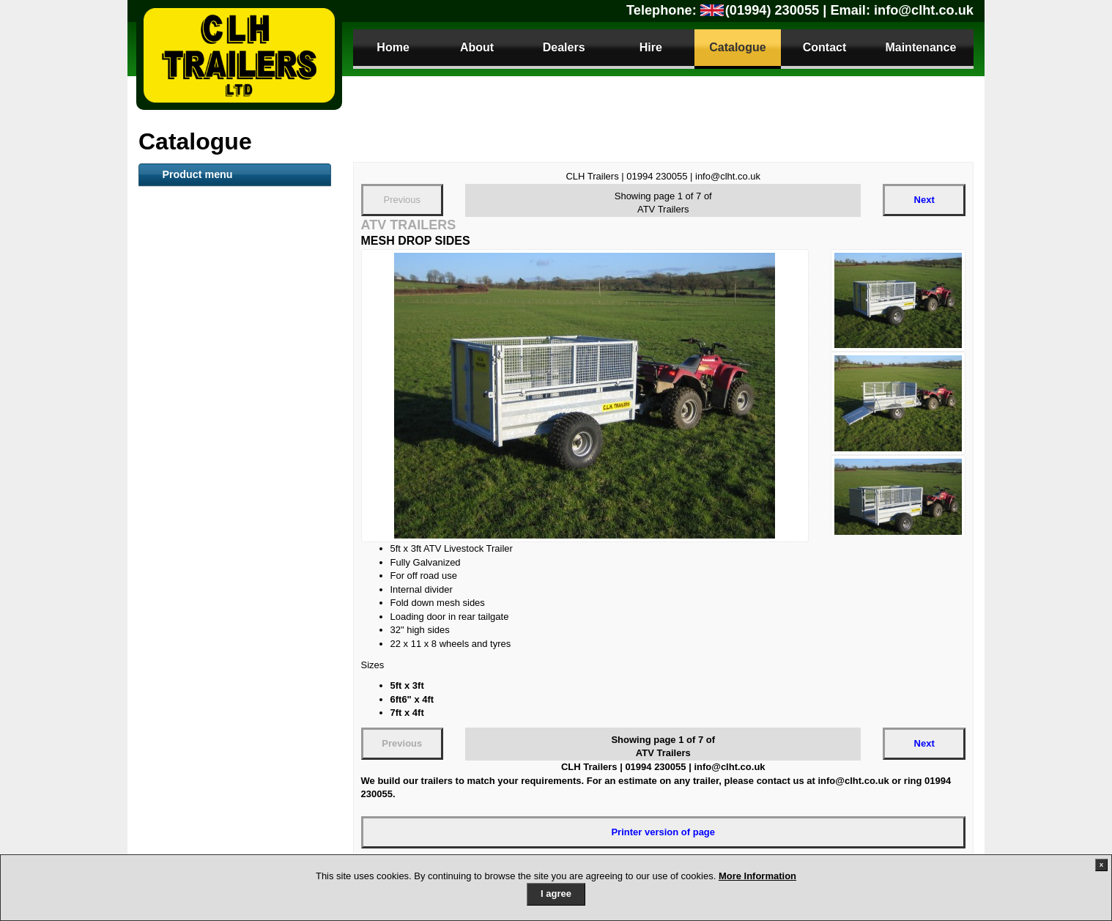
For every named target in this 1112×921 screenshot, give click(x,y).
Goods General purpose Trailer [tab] (227, 421)
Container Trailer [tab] (194, 349)
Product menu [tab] (197, 174)
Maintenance (920, 47)
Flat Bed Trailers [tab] (194, 276)
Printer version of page (663, 831)
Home (393, 47)
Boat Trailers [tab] (186, 252)
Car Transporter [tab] (193, 527)
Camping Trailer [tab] (193, 600)
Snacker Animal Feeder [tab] (209, 373)
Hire (651, 47)
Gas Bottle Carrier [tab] (197, 672)
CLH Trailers (239, 55)
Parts (180, 770)
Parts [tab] (169, 745)
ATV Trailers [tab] (184, 204)
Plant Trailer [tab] (184, 300)
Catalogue (737, 47)
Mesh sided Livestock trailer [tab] (220, 397)
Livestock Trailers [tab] (197, 228)
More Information (757, 875)
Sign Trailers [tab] (185, 697)
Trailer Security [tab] (191, 721)
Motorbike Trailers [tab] (198, 624)
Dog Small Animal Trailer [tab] (213, 648)
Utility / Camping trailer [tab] (209, 552)
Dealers (564, 47)
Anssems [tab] (178, 576)
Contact (825, 47)
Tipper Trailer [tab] (187, 503)
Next (924, 199)
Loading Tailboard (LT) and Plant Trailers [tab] (230, 450)
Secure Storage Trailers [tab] (210, 479)
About (477, 47)
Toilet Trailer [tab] (184, 324)
